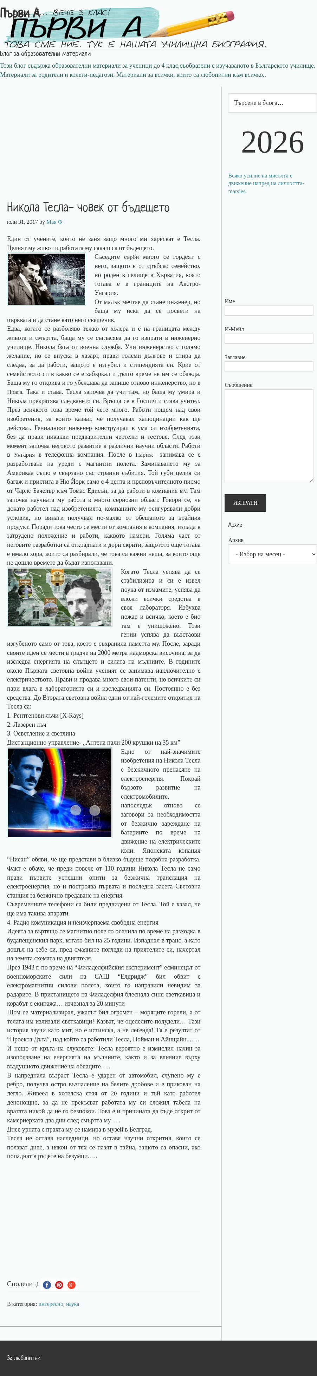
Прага (15, 391)
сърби (132, 256)
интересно (51, 1304)
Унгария (25, 454)
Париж (144, 454)
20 (114, 1093)
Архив (236, 540)
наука (72, 1304)
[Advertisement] (110, 135)
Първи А (20, 14)
